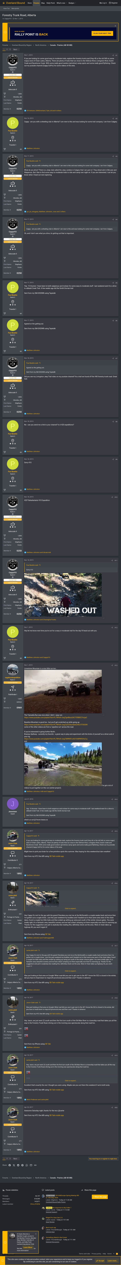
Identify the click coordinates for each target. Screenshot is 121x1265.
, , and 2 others (46, 211)
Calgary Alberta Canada (15, 868)
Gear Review (50, 1222)
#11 (116, 560)
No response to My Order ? (58, 1208)
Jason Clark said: (32, 1002)
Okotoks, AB (17, 97)
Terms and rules (84, 1254)
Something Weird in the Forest (56, 1237)
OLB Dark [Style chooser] (11, 1254)
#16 (116, 883)
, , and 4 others (44, 111)
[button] (66, 3)
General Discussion (52, 1242)
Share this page (100, 1197)
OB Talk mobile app (56, 856)
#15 (116, 831)
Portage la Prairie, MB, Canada (17, 917)
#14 (116, 799)
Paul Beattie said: (32, 161)
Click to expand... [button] (71, 908)
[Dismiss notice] (115, 26)
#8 (116, 422)
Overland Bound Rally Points (56, 1202)
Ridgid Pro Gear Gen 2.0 (54, 1218)
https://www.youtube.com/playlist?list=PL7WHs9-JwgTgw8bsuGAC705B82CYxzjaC (55, 717)
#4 (116, 219)
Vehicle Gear (50, 1232)
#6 (116, 321)
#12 (116, 628)
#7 (116, 358)
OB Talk (48, 934)
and (39, 552)
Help (104, 1254)
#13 (116, 665)
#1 (116, 55)
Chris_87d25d (35, 1204)
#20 (116, 1107)
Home (109, 1254)
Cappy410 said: (31, 836)
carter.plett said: (32, 950)
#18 (116, 998)
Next (15, 49)
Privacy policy (96, 1254)
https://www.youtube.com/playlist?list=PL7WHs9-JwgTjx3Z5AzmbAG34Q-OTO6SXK (56, 725)
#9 (116, 459)
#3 (116, 156)
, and (40, 791)
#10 (116, 497)
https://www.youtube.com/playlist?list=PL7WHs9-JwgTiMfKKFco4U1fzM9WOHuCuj (55, 739)
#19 (116, 1055)
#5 (116, 283)
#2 (116, 119)
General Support (51, 1212)
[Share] (113, 55)
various (19, 702)
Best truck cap (51, 1227)
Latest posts (50, 1190)
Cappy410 (7, 18)
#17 (116, 946)
